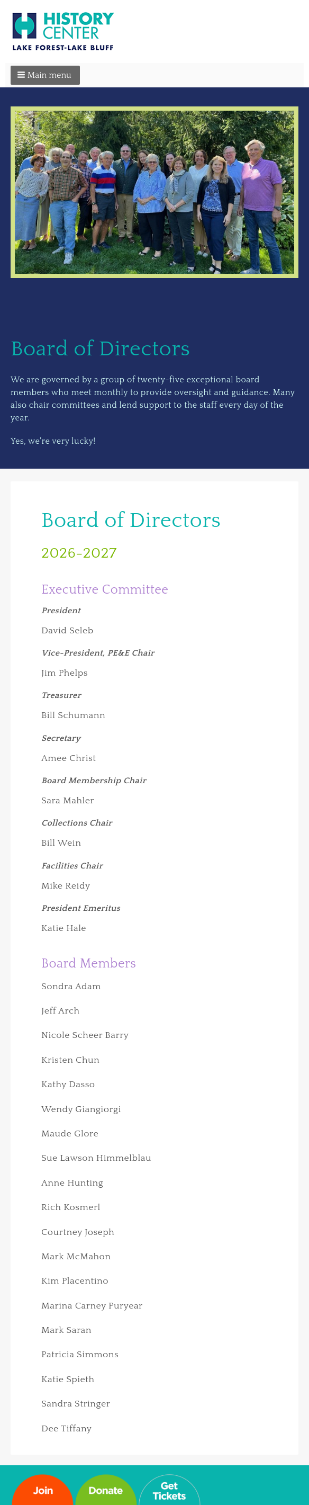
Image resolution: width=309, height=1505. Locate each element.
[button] (45, 75)
